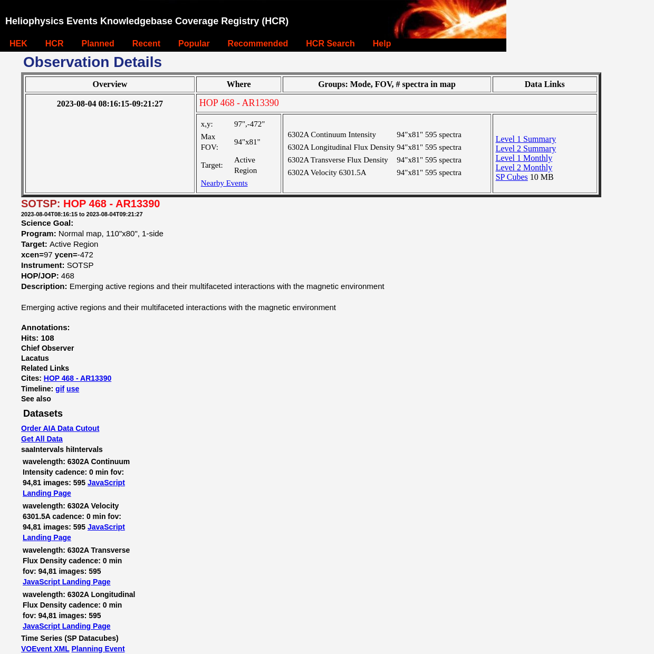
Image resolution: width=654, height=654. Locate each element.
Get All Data (42, 439)
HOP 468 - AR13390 (77, 378)
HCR (54, 43)
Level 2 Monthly (524, 167)
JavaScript (106, 482)
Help (382, 43)
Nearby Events (224, 183)
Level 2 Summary (526, 148)
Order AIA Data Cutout (60, 428)
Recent (146, 43)
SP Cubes (512, 176)
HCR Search (330, 43)
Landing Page (47, 493)
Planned (97, 43)
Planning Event (97, 649)
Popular (194, 43)
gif (59, 388)
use (72, 388)
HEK (18, 43)
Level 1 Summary (526, 138)
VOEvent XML (45, 649)
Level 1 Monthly (524, 157)
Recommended (258, 43)
